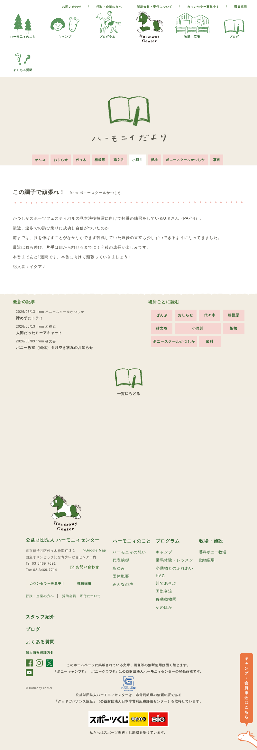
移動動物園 (166, 599)
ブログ (234, 34)
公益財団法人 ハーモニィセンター (63, 539)
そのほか (164, 607)
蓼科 (217, 159)
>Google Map (94, 550)
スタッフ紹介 (40, 616)
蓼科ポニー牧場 (212, 552)
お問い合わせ (71, 6)
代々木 (81, 159)
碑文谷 (119, 159)
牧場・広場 (192, 34)
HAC (160, 575)
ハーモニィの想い (129, 552)
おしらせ (60, 159)
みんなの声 (123, 584)
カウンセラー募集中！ (203, 6)
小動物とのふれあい (174, 568)
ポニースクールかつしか (186, 159)
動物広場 (207, 560)
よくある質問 (23, 68)
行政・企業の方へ (109, 6)
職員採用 (240, 6)
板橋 (155, 159)
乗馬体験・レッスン (174, 560)
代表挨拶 (121, 560)
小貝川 (138, 159)
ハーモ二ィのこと (23, 34)
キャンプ (65, 34)
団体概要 (121, 576)
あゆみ (119, 568)
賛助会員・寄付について (154, 6)
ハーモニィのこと (132, 540)
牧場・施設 (211, 540)
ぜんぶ (39, 159)
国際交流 (164, 591)
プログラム (107, 34)
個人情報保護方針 (40, 652)
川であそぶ (166, 583)
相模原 (100, 159)
